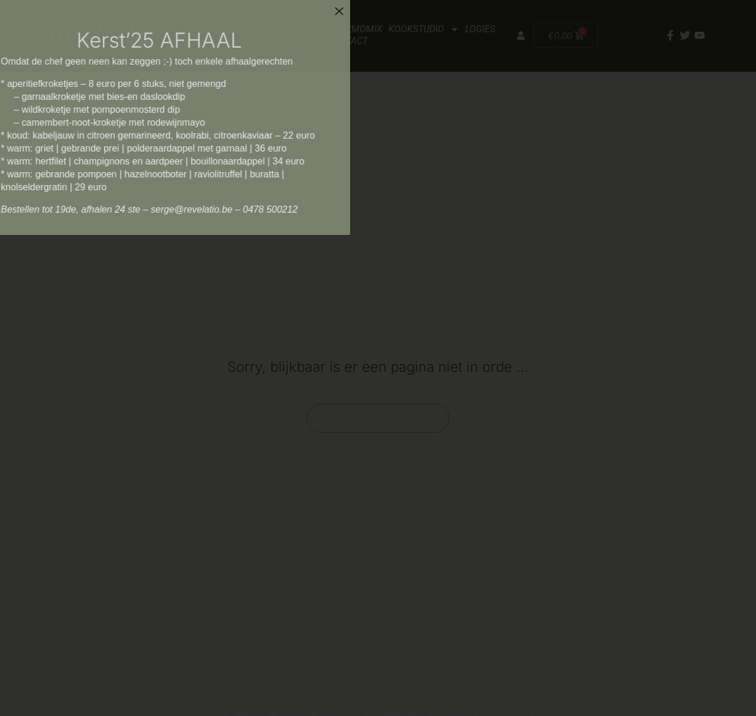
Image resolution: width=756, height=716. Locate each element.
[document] (378, 358)
